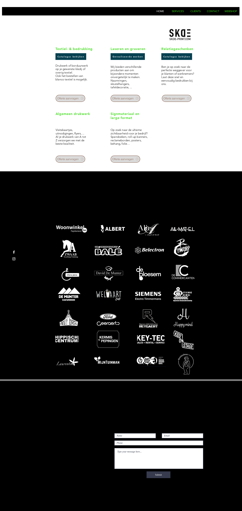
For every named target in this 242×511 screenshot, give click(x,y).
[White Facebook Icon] (14, 252)
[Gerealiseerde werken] (128, 56)
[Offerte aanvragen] (70, 98)
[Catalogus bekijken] (70, 56)
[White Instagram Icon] (14, 259)
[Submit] (158, 474)
